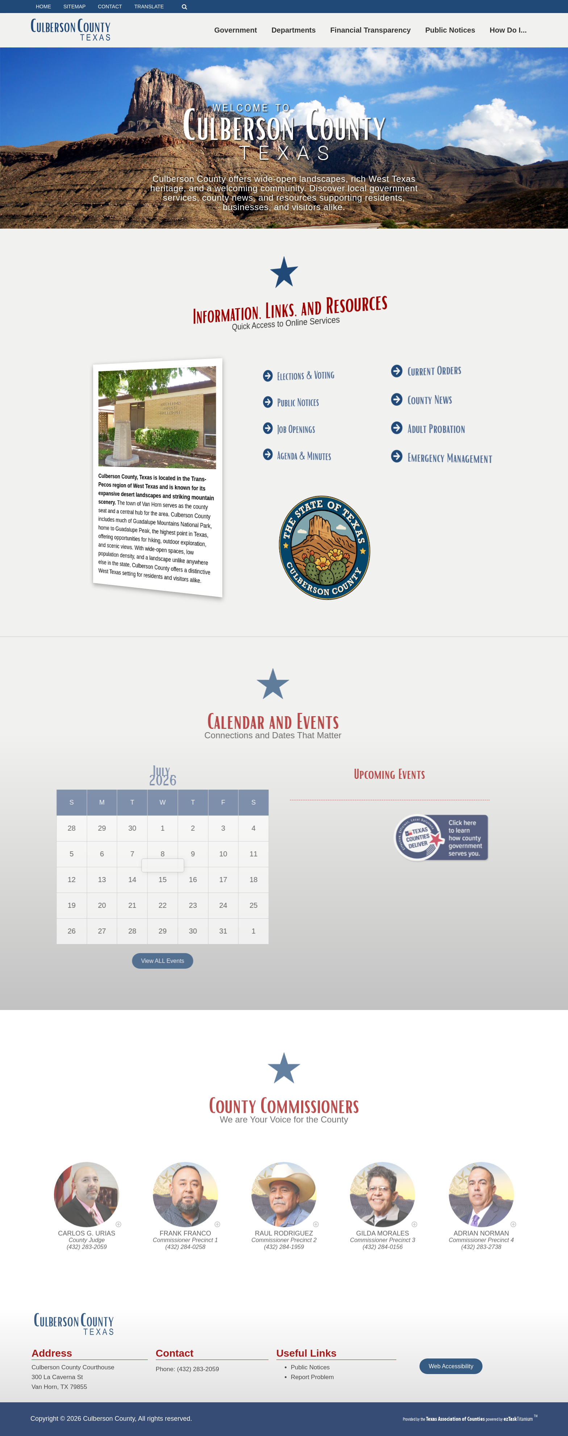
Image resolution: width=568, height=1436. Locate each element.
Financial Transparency (372, 30)
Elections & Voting (284, 374)
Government (237, 30)
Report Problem (312, 1377)
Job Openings (284, 429)
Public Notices (451, 30)
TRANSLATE (149, 6)
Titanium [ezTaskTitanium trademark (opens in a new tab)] (519, 1418)
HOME (43, 6)
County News (288, 396)
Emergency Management (288, 461)
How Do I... (510, 30)
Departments (294, 30)
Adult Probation (288, 427)
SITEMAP (74, 6)
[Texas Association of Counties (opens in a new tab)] (456, 1418)
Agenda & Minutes (284, 455)
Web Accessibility (451, 1366)
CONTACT (110, 6)
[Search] (184, 6)
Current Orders (288, 363)
